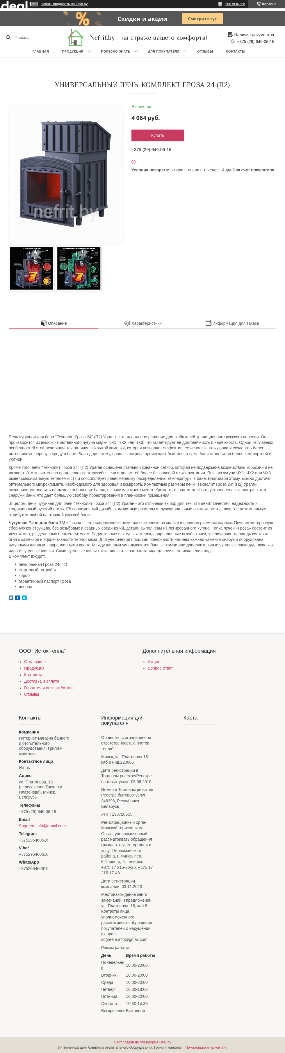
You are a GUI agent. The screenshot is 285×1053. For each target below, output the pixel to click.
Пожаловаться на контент (206, 1047)
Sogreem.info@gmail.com (42, 826)
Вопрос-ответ (160, 668)
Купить (157, 135)
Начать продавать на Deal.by (64, 4)
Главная (41, 51)
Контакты (235, 51)
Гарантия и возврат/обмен (49, 688)
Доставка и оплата (41, 681)
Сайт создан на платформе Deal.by (142, 1042)
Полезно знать (115, 51)
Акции (153, 661)
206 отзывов (235, 4)
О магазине (35, 661)
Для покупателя (164, 51)
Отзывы (205, 51)
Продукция (72, 51)
